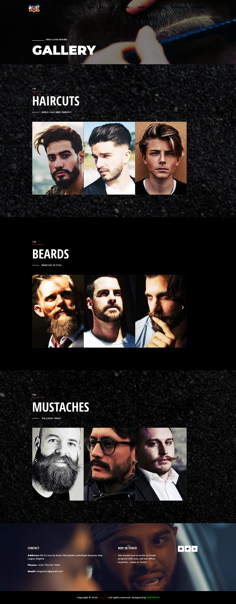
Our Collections (120, 7)
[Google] (194, 549)
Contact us (159, 7)
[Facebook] (181, 549)
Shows (141, 7)
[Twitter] (188, 549)
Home (91, 7)
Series (102, 7)
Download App (179, 7)
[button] (36, 154)
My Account (199, 7)
